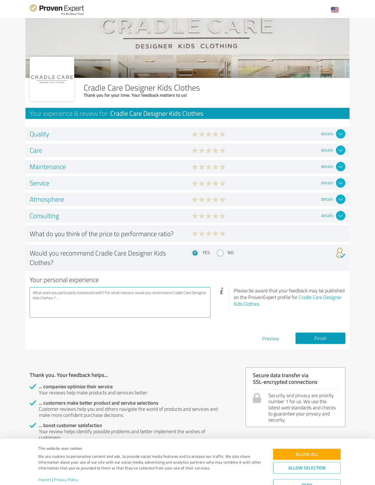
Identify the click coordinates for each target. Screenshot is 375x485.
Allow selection (306, 447)
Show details (222, 474)
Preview (270, 338)
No (231, 252)
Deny (307, 464)
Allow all (307, 433)
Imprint (44, 459)
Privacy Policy (66, 459)
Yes (206, 252)
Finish (320, 338)
